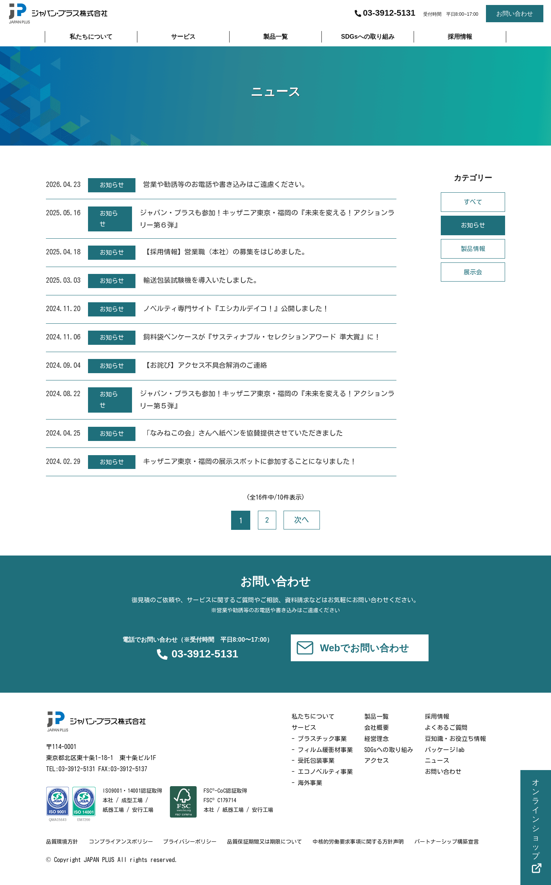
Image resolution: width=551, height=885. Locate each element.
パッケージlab (445, 758)
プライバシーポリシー (192, 849)
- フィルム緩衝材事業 (322, 758)
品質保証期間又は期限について (267, 849)
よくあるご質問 (446, 736)
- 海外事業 (307, 791)
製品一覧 (376, 725)
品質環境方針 (62, 849)
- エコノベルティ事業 (322, 780)
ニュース (437, 769)
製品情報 (473, 250)
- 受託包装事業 (313, 769)
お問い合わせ (443, 780)
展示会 (473, 273)
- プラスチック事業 (319, 747)
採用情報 (437, 725)
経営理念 (376, 747)
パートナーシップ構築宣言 (451, 849)
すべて (473, 203)
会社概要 (376, 736)
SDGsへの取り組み (388, 758)
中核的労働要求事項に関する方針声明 (362, 849)
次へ (302, 527)
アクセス (376, 769)
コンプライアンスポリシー (122, 849)
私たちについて (313, 725)
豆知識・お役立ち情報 (455, 747)
